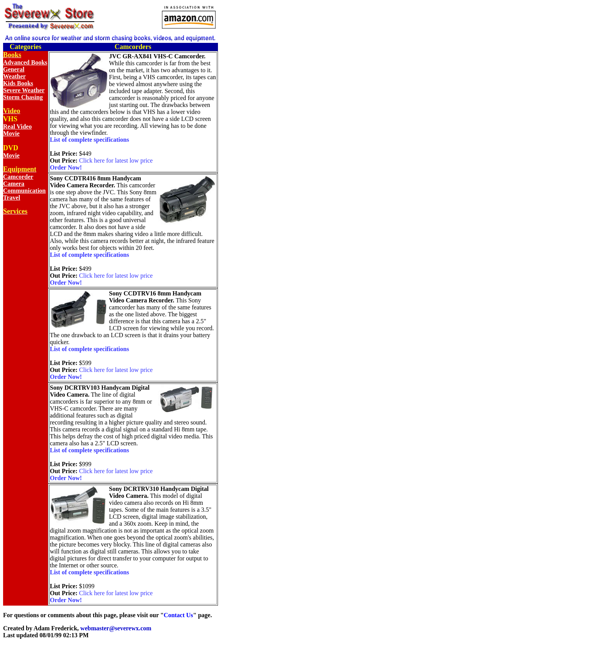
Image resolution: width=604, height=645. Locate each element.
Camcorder (18, 176)
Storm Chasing (23, 97)
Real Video (17, 126)
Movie (11, 133)
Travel (11, 197)
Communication (24, 190)
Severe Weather (23, 90)
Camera (13, 183)
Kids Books (18, 83)
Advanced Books (25, 62)
